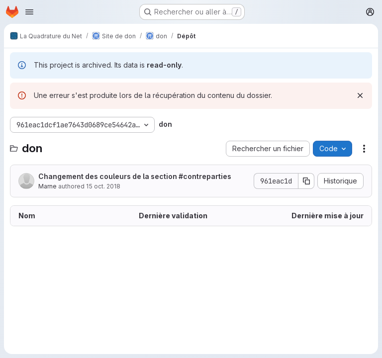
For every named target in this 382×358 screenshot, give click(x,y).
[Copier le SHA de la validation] (306, 181)
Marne (47, 186)
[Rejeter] (360, 95)
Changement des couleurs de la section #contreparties (134, 176)
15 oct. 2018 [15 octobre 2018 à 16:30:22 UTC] (103, 186)
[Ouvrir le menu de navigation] (29, 12)
